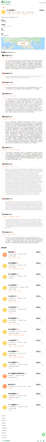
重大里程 (3, 423)
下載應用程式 (4, 428)
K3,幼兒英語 (10, 10)
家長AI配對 (4, 435)
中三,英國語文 (12, 274)
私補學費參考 (4, 430)
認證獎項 (3, 420)
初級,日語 (11, 384)
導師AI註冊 (4, 437)
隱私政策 (3, 432)
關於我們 (3, 415)
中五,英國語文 (12, 263)
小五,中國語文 (12, 362)
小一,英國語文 (12, 404)
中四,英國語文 (12, 318)
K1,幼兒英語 (12, 285)
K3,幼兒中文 (12, 296)
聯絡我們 (3, 425)
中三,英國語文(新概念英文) (16, 373)
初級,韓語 (11, 252)
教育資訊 (3, 418)
